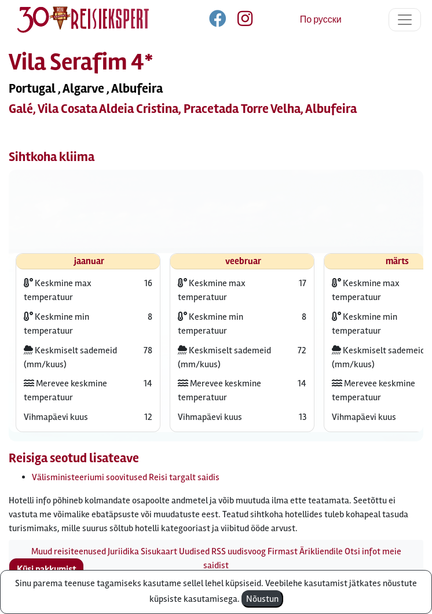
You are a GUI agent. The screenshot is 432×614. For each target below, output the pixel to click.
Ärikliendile (321, 551)
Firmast (283, 551)
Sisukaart (159, 551)
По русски (321, 19)
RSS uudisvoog (238, 551)
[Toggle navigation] (405, 19)
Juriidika (123, 551)
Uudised (194, 551)
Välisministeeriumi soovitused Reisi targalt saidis (125, 477)
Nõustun (262, 599)
